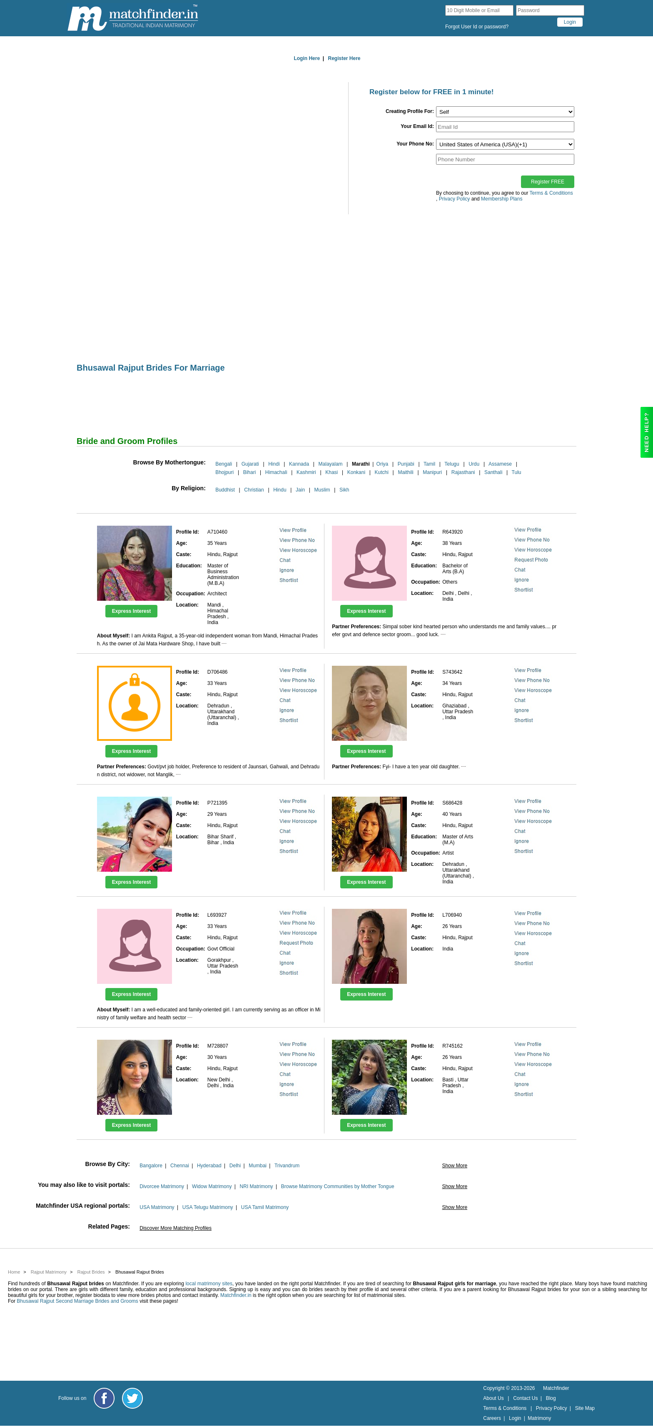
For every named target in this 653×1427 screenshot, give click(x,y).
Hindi (273, 464)
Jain (300, 490)
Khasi (331, 472)
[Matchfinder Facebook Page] (104, 1398)
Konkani (356, 472)
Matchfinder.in (236, 1295)
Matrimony (539, 1418)
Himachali (276, 472)
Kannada (299, 464)
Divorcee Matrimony (162, 1186)
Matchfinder (556, 1388)
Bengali (223, 464)
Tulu (516, 472)
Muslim (322, 490)
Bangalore (151, 1166)
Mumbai (258, 1166)
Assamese (500, 464)
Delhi (235, 1166)
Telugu (451, 464)
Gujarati (250, 464)
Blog (551, 1398)
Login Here (307, 58)
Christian (254, 490)
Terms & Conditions (551, 193)
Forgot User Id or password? (476, 27)
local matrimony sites (208, 1284)
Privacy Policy (551, 1408)
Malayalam (331, 464)
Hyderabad (209, 1166)
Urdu (474, 464)
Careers (492, 1418)
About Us (493, 1398)
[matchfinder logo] (132, 18)
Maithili (405, 472)
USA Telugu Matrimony (207, 1207)
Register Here (344, 58)
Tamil (429, 464)
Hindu (279, 490)
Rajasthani (463, 472)
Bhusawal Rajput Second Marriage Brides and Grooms (77, 1301)
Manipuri (432, 472)
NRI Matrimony (256, 1186)
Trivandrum (286, 1166)
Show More (454, 1166)
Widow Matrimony (212, 1186)
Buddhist (225, 490)
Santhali (493, 472)
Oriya (382, 464)
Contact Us (525, 1398)
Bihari (249, 472)
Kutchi (382, 472)
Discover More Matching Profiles (176, 1228)
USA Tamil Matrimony (265, 1207)
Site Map (585, 1408)
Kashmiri (306, 472)
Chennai (179, 1166)
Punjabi (406, 464)
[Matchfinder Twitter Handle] (132, 1398)
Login (515, 1418)
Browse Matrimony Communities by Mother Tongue (337, 1186)
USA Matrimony (157, 1207)
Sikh (344, 490)
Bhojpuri (224, 472)
